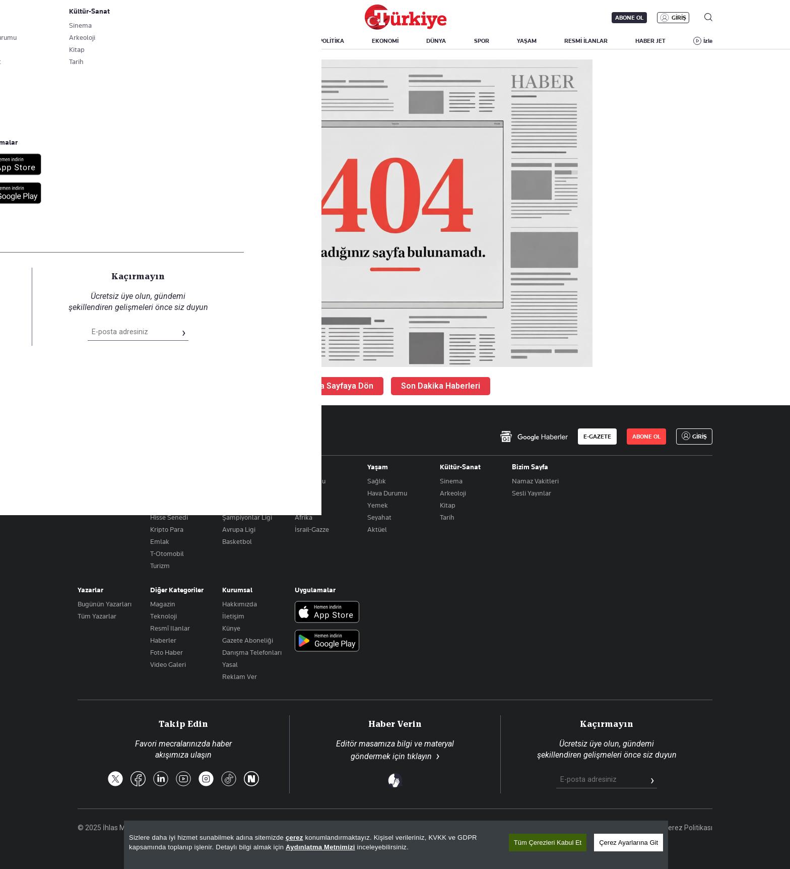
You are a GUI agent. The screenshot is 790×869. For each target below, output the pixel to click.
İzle (707, 41)
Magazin (162, 604)
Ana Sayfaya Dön (341, 386)
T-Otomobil (167, 553)
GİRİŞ (679, 17)
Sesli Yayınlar (531, 493)
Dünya (305, 467)
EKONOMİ (385, 41)
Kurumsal (237, 590)
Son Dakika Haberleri (440, 386)
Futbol (231, 481)
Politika (89, 481)
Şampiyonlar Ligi (247, 517)
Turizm (160, 566)
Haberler (163, 640)
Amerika (307, 505)
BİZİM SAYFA (221, 41)
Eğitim (87, 493)
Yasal (230, 664)
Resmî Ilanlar (170, 628)
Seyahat (379, 517)
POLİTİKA (331, 41)
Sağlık (376, 481)
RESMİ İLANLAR (586, 41)
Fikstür (232, 505)
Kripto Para (166, 529)
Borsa (158, 481)
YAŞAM (527, 41)
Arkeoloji (453, 493)
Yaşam (377, 467)
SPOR (481, 41)
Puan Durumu (242, 493)
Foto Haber (166, 652)
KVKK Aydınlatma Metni (551, 827)
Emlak (159, 541)
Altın (157, 493)
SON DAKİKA (101, 41)
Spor (229, 467)
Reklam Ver (239, 676)
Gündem (91, 467)
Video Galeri (168, 664)
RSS (495, 827)
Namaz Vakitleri (535, 481)
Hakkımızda (239, 604)
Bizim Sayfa (530, 467)
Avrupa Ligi (238, 529)
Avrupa (305, 493)
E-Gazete (129, 17)
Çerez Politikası (688, 827)
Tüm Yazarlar (97, 616)
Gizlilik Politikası (626, 827)
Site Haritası (456, 827)
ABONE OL (629, 17)
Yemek (377, 505)
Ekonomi (163, 467)
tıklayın (419, 756)
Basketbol (237, 541)
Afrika (303, 517)
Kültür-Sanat (460, 467)
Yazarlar (90, 590)
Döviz (158, 505)
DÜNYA (436, 41)
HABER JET (650, 41)
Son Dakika (407, 827)
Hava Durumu (387, 493)
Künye (231, 628)
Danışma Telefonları (252, 652)
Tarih (447, 517)
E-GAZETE (597, 436)
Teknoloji (163, 616)
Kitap (447, 505)
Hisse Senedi (169, 517)
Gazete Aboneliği (191, 17)
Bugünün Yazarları (104, 604)
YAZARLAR (161, 41)
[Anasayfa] (106, 436)
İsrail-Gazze (312, 529)
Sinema (451, 481)
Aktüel (377, 529)
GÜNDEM (278, 41)
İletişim (233, 616)
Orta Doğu (310, 481)
